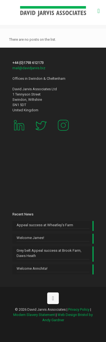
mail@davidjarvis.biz (28, 68)
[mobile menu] (98, 11)
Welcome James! (30, 238)
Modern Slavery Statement (34, 315)
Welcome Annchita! (32, 268)
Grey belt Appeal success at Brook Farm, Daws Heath (49, 253)
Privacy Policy (78, 309)
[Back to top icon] (53, 298)
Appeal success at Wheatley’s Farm (45, 225)
